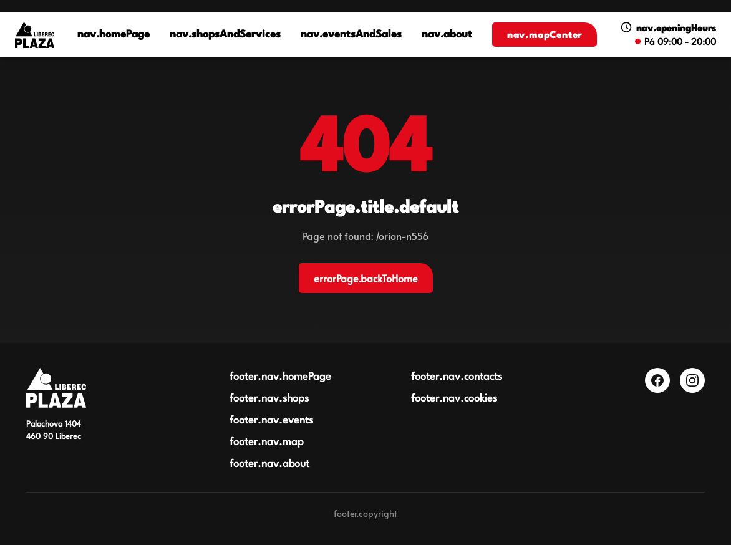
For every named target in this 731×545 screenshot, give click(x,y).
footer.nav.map (267, 442)
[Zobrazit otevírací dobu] (668, 35)
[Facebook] (657, 380)
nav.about (447, 35)
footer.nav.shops (269, 398)
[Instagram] (692, 380)
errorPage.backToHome (366, 278)
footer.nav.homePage (280, 377)
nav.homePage (113, 35)
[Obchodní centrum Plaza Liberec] (56, 388)
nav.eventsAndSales (351, 35)
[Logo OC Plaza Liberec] (34, 35)
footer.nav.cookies (454, 398)
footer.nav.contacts (456, 377)
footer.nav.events (271, 420)
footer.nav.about (269, 464)
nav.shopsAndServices (225, 35)
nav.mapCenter (544, 36)
